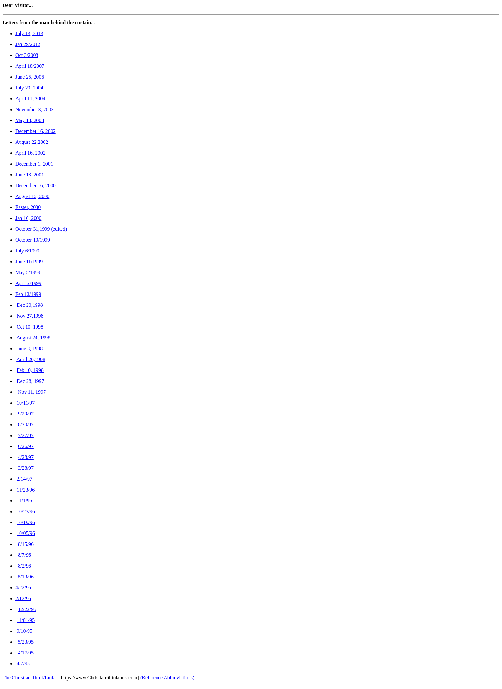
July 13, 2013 (29, 33)
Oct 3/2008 (26, 55)
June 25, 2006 (29, 77)
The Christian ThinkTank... (30, 677)
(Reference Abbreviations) (167, 677)
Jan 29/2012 (27, 44)
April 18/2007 (29, 66)
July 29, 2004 (29, 87)
